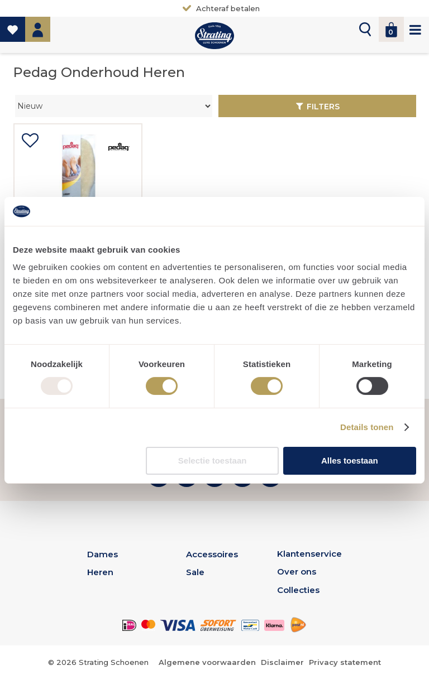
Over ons (296, 571)
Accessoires (212, 554)
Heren (100, 572)
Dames (102, 554)
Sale (195, 572)
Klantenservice (309, 553)
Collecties (298, 590)
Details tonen (366, 427)
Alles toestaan (349, 460)
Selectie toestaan (212, 460)
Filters (323, 107)
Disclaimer (282, 662)
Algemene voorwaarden (207, 662)
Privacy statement (345, 662)
